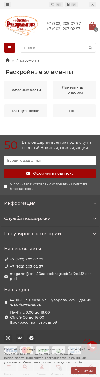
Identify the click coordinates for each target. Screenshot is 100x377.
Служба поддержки (50, 218)
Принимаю (84, 370)
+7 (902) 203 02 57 (26, 266)
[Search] (58, 48)
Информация (50, 203)
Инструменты (27, 60)
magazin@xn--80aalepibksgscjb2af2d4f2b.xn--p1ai (52, 276)
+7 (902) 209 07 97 (26, 259)
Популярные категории (50, 233)
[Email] (50, 160)
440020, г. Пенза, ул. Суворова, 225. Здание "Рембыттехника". (50, 302)
